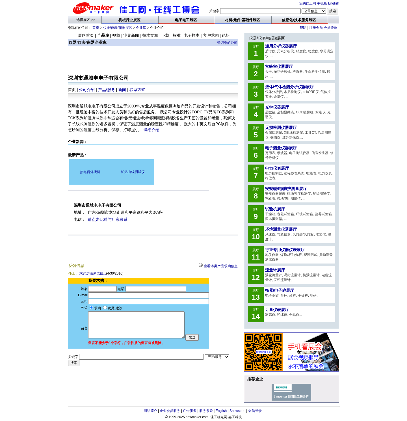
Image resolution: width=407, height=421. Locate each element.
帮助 (303, 28)
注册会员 (316, 28)
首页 (95, 28)
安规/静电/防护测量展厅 (286, 188)
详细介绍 (151, 130)
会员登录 (330, 28)
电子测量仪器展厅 (281, 148)
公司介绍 (87, 89)
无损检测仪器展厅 (281, 127)
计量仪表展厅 (277, 309)
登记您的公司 (227, 43)
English (333, 3)
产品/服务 (106, 89)
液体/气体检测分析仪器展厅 (289, 87)
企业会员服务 (170, 411)
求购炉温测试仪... (92, 273)
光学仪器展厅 (277, 107)
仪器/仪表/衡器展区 (117, 28)
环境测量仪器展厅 (281, 229)
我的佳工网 (307, 3)
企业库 (141, 28)
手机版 (322, 3)
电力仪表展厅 (277, 168)
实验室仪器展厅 (279, 66)
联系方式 (137, 89)
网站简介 (150, 411)
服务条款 (206, 411)
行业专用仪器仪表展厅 (285, 249)
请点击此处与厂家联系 (107, 219)
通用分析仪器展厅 (281, 46)
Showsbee (237, 411)
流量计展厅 (275, 270)
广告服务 (189, 411)
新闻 (122, 89)
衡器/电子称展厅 (279, 290)
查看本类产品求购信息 (221, 266)
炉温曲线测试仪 (133, 172)
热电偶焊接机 (90, 172)
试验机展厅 (275, 209)
